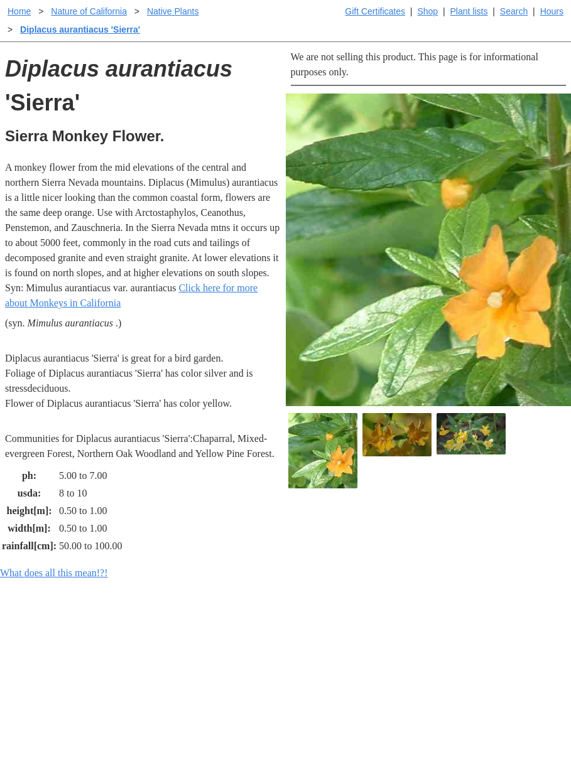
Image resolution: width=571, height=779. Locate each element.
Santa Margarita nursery (476, 653)
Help (298, 633)
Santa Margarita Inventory (481, 633)
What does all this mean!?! (54, 572)
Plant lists (469, 11)
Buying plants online (330, 653)
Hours (551, 11)
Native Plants (172, 11)
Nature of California (89, 11)
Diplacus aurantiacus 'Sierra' (80, 29)
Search (514, 11)
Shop (427, 11)
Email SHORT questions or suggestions (210, 738)
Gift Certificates (375, 11)
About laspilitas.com (469, 674)
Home (19, 11)
